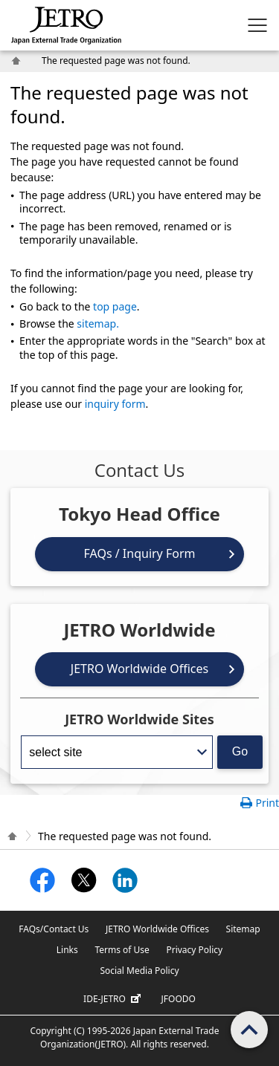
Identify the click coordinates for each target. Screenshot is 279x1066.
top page (115, 306)
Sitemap (243, 929)
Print (267, 803)
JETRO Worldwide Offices (139, 668)
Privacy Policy (194, 949)
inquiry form (115, 404)
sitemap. (98, 323)
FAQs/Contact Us (54, 929)
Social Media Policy (139, 970)
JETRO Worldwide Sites (139, 719)
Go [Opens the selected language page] (240, 751)
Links (67, 949)
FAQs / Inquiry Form (140, 553)
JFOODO (178, 998)
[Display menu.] (257, 25)
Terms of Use (121, 949)
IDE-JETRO (113, 999)
